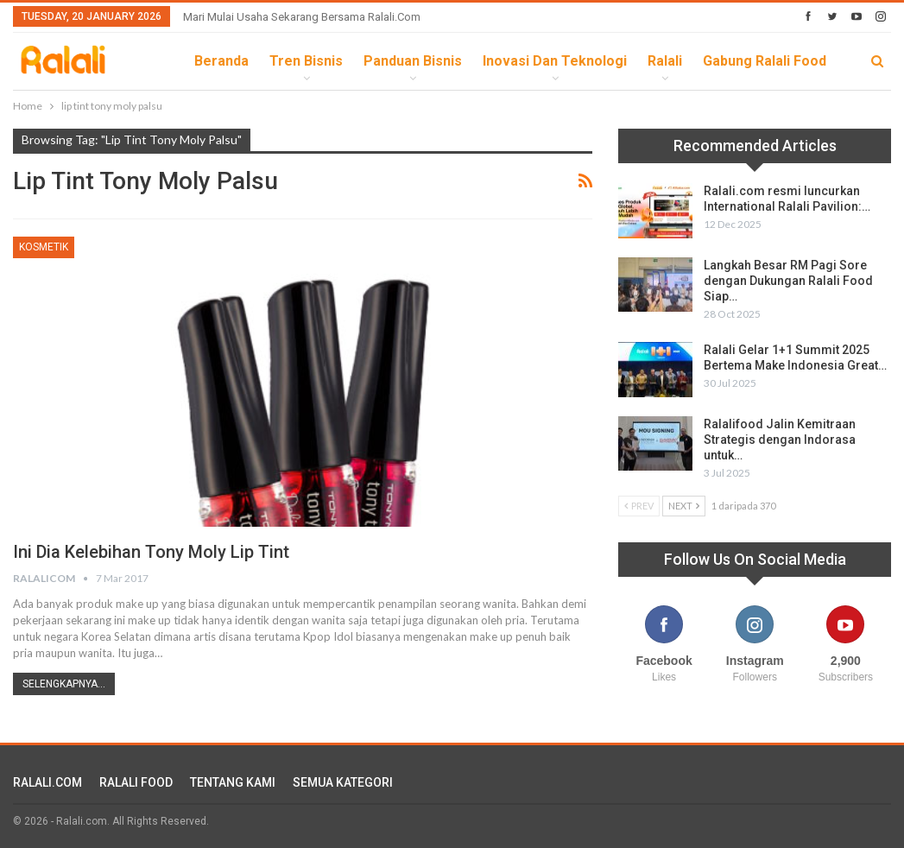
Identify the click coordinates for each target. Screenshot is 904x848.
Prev (639, 505)
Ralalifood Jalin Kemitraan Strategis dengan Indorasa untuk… (780, 439)
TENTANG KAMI (232, 782)
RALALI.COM (47, 782)
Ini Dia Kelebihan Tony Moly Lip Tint (151, 551)
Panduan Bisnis (412, 61)
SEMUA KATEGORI (343, 782)
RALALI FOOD (136, 782)
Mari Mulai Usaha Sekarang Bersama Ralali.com (301, 16)
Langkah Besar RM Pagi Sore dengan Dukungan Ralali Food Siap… (788, 280)
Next (683, 505)
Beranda (221, 61)
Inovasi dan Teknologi (555, 61)
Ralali (665, 61)
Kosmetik (43, 247)
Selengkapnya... (63, 684)
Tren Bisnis (306, 61)
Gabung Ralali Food (764, 61)
